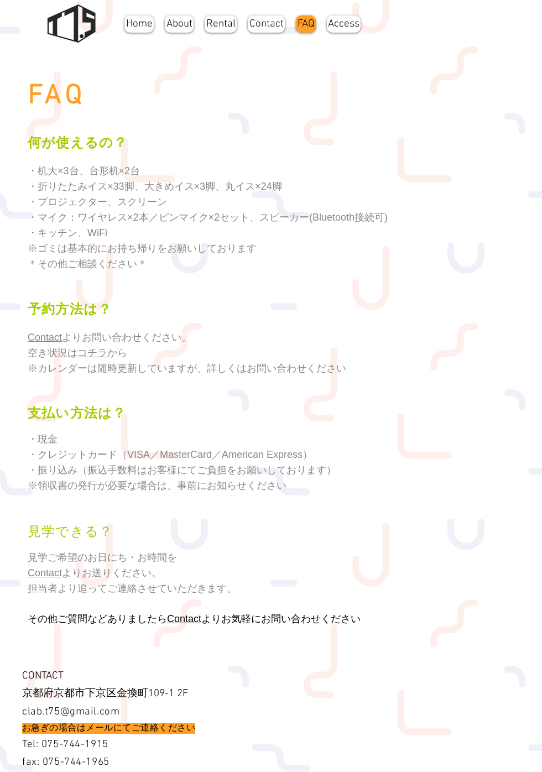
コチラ (92, 352)
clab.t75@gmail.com (70, 712)
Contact (45, 337)
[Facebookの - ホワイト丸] (507, 24)
